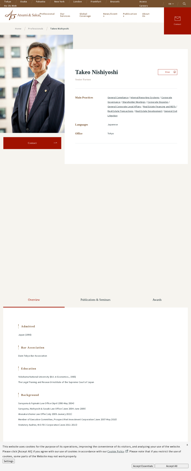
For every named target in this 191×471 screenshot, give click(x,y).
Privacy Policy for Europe (30, 425)
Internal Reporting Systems (145, 97)
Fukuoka (40, 1)
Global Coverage (85, 14)
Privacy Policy (27, 417)
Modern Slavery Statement (154, 417)
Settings (8, 461)
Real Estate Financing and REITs (159, 106)
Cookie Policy (66, 417)
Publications (130, 14)
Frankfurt (96, 1)
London (78, 1)
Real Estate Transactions (120, 111)
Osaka (23, 1)
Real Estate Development (148, 111)
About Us (146, 14)
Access (143, 1)
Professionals (47, 14)
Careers (143, 5)
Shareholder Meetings (134, 102)
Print (167, 72)
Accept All (171, 466)
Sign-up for (149, 385)
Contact (177, 24)
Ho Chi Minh (10, 5)
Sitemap (103, 440)
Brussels (115, 1)
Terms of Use (66, 440)
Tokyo (7, 1)
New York (59, 1)
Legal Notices (26, 440)
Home (18, 28)
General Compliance (118, 97)
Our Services (65, 14)
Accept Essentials (143, 466)
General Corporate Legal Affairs (124, 106)
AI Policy (104, 417)
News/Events (110, 14)
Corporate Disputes (158, 102)
